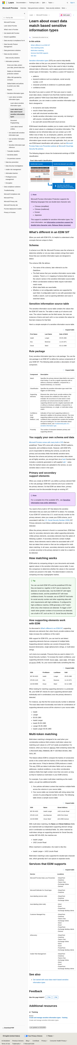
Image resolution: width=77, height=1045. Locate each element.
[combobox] (13, 17)
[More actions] (73, 15)
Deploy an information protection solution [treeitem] (14, 72)
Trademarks (16, 1043)
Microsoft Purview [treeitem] (9, 22)
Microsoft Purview (41, 15)
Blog (27, 1041)
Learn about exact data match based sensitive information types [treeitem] (17, 113)
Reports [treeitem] (9, 89)
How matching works (37, 48)
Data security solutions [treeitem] (13, 58)
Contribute (36, 1041)
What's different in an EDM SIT (40, 45)
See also (33, 56)
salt (64, 462)
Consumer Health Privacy (58, 1041)
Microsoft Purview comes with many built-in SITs (46, 442)
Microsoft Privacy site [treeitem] (10, 201)
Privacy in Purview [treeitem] (9, 212)
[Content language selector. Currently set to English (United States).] (11, 1036)
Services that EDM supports (39, 53)
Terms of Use (6, 1043)
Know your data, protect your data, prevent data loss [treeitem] (16, 66)
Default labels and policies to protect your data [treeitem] (15, 85)
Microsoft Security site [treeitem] (11, 205)
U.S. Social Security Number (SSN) (57, 520)
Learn (31, 15)
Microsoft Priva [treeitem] (8, 198)
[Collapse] (24, 13)
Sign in (72, 2)
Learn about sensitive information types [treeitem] (17, 104)
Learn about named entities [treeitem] (16, 128)
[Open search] (67, 3)
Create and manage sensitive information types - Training (48, 1017)
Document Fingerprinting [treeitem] (14, 122)
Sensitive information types (38, 60)
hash (64, 459)
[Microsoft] (3, 2)
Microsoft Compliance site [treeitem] (12, 194)
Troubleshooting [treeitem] (9, 190)
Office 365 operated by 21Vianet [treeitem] (14, 79)
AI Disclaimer (6, 1041)
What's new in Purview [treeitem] (11, 29)
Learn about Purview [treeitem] (10, 26)
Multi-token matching (37, 50)
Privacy (44, 1041)
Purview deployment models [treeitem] (13, 209)
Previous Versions (17, 1041)
